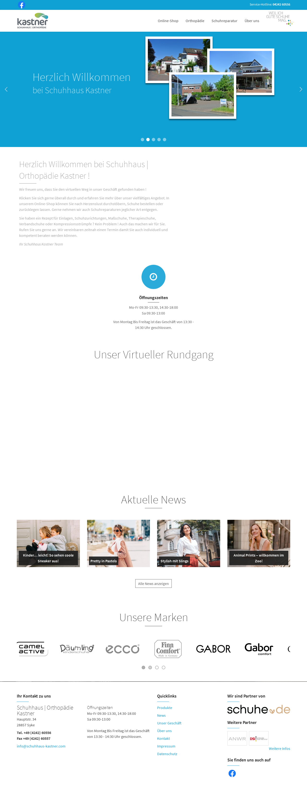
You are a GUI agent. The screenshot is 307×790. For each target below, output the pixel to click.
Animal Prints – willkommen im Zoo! (257, 559)
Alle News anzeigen (153, 587)
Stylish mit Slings (174, 561)
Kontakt (163, 738)
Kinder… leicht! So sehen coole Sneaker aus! (47, 559)
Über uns (252, 20)
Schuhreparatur (224, 20)
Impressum (166, 746)
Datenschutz (167, 753)
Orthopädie (195, 20)
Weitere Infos (279, 748)
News (161, 715)
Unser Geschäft (169, 723)
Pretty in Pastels (103, 561)
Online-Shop (168, 20)
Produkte (164, 707)
